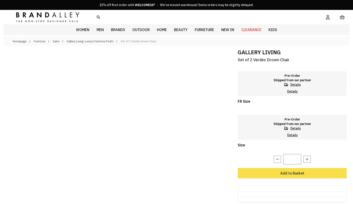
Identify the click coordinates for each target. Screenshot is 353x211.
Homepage (20, 41)
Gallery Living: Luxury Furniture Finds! (90, 41)
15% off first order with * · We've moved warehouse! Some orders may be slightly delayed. (177, 5)
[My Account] (328, 17)
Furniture (39, 41)
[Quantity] (292, 159)
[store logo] (44, 17)
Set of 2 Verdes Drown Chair (138, 41)
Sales (56, 41)
